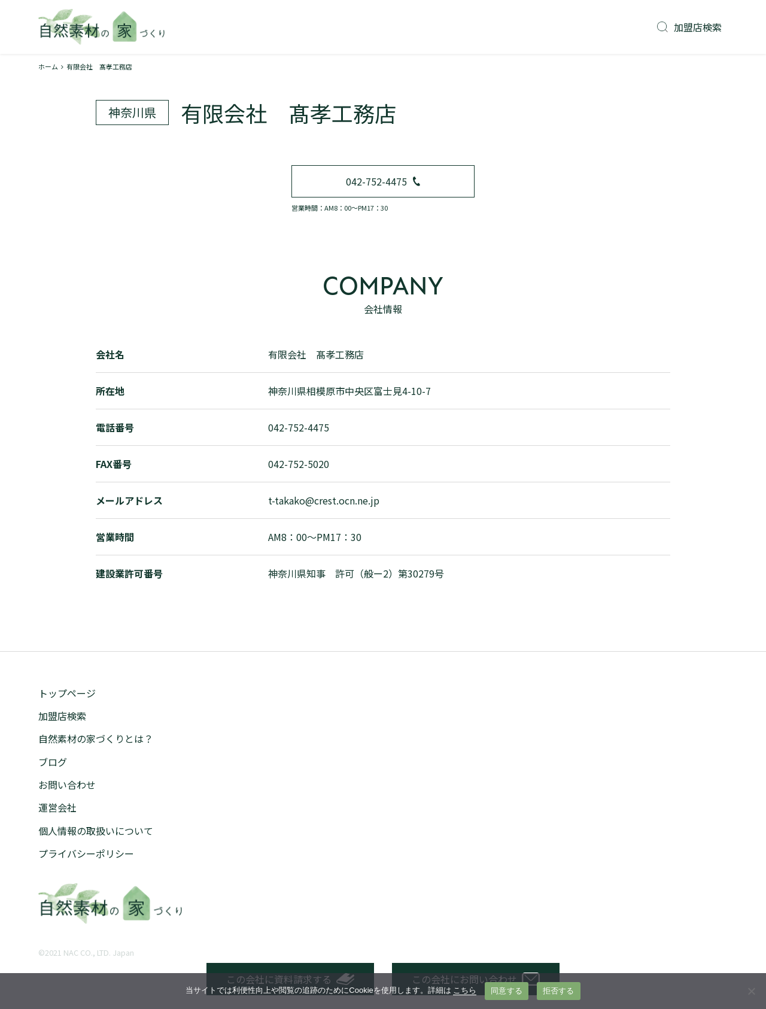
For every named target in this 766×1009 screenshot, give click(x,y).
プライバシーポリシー (86, 853)
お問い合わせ (67, 784)
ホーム (48, 66)
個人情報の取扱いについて (95, 830)
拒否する (558, 990)
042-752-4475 (383, 181)
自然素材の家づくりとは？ (95, 738)
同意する (506, 990)
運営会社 (57, 807)
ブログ (52, 762)
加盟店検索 (689, 27)
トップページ (67, 693)
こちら (464, 990)
